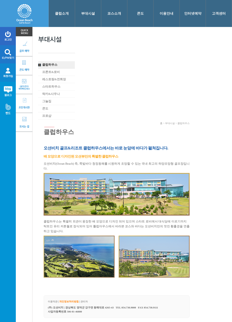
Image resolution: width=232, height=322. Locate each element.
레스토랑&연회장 (54, 79)
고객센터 (219, 13)
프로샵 (46, 115)
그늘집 (46, 101)
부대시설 (88, 13)
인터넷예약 (192, 13)
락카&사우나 (51, 94)
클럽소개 (62, 13)
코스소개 (114, 13)
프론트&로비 (51, 72)
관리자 (84, 301)
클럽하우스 (49, 64)
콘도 (140, 13)
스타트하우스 (51, 86)
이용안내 (166, 13)
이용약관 (53, 301)
